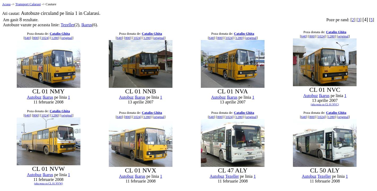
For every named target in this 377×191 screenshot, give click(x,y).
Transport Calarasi (28, 4)
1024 (44, 38)
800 (35, 38)
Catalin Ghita (60, 34)
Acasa (6, 4)
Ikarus (86, 25)
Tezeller (67, 25)
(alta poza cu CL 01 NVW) (48, 183)
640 (27, 38)
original (67, 38)
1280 (54, 38)
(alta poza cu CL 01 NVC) (325, 104)
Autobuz (34, 97)
